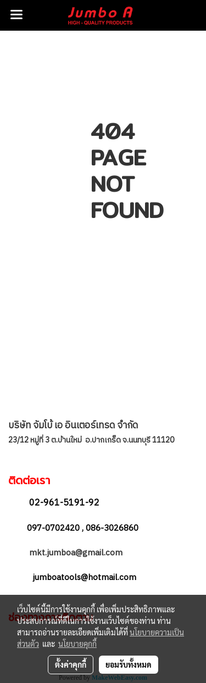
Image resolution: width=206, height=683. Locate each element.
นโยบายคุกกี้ (77, 643)
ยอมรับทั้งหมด (128, 664)
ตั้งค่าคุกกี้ (70, 664)
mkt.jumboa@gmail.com (77, 553)
